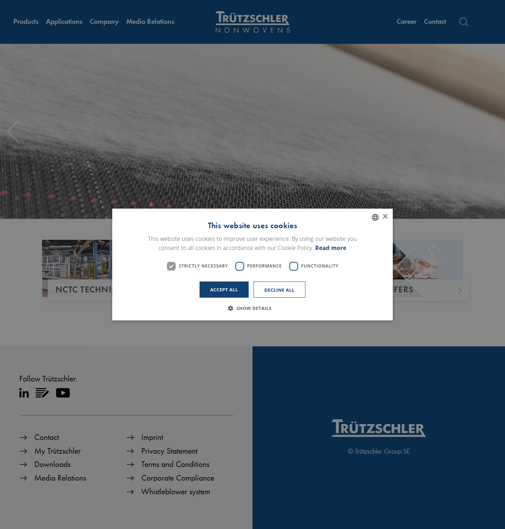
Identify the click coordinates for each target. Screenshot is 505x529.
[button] (252, 308)
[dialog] (252, 265)
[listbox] (375, 217)
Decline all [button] (279, 290)
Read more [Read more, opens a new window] (330, 248)
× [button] (385, 216)
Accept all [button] (224, 289)
